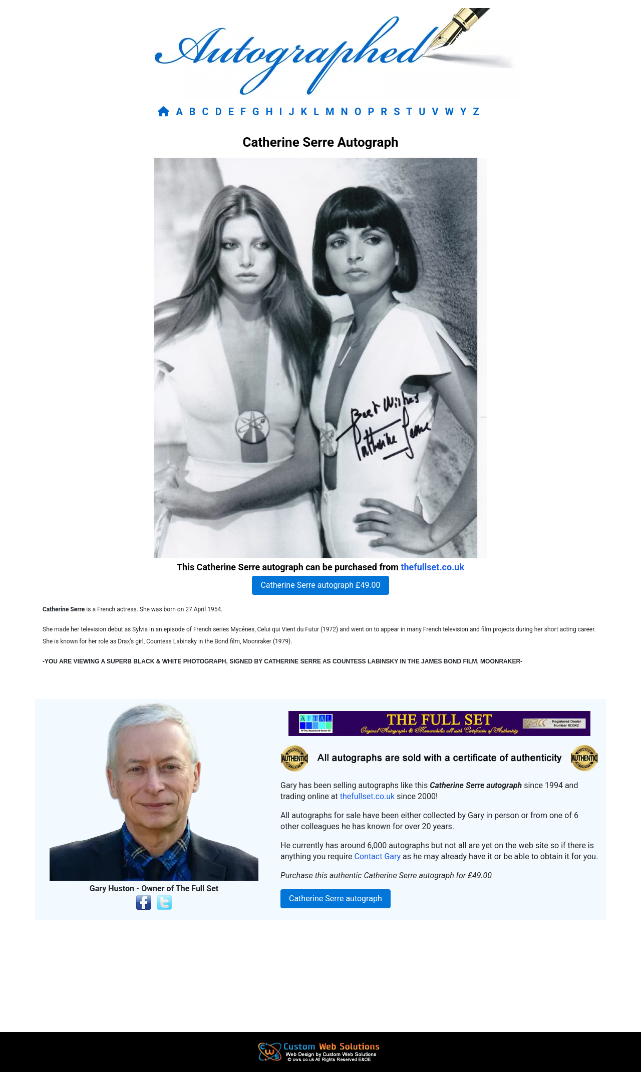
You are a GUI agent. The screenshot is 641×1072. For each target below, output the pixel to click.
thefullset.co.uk (432, 567)
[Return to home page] (165, 112)
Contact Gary (378, 856)
